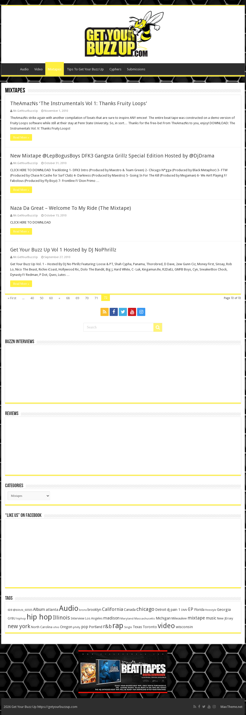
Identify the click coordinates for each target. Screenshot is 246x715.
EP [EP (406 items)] (190, 609)
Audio (24, 69)
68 (68, 298)
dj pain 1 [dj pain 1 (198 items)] (173, 610)
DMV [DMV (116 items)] (184, 610)
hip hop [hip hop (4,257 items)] (39, 617)
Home (10, 68)
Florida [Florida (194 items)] (199, 610)
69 (77, 298)
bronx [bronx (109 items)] (83, 610)
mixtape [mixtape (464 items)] (196, 618)
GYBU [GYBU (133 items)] (12, 618)
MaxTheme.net (231, 707)
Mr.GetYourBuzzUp (25, 111)
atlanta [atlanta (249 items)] (52, 609)
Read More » (21, 137)
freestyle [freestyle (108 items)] (210, 610)
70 (87, 298)
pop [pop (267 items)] (84, 627)
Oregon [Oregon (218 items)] (66, 627)
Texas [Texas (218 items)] (137, 627)
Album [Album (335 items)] (39, 609)
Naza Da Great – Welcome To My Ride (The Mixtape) (70, 208)
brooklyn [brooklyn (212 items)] (94, 610)
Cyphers (115, 69)
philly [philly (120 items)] (76, 627)
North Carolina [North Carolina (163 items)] (41, 627)
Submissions (136, 69)
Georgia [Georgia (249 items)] (224, 609)
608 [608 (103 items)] (10, 610)
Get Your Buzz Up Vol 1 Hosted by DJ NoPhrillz (63, 250)
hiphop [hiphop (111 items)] (21, 618)
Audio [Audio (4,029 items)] (68, 608)
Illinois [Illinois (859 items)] (61, 617)
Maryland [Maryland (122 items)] (127, 618)
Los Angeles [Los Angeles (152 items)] (94, 618)
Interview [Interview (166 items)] (77, 618)
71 (96, 298)
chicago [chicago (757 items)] (145, 609)
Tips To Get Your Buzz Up (85, 69)
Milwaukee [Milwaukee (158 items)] (179, 618)
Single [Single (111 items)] (128, 627)
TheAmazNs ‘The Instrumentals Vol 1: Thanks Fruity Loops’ (78, 103)
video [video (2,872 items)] (166, 626)
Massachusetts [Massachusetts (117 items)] (144, 618)
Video (38, 69)
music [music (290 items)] (211, 618)
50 (41, 298)
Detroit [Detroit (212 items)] (160, 610)
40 (32, 298)
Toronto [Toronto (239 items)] (150, 627)
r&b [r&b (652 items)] (107, 626)
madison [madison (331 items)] (111, 618)
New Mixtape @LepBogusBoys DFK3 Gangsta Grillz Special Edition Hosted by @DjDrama (112, 156)
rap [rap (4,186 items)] (117, 625)
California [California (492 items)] (112, 609)
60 (51, 298)
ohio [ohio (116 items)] (56, 627)
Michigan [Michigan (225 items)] (163, 618)
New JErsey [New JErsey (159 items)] (225, 618)
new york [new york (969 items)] (19, 626)
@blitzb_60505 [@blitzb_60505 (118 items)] (22, 610)
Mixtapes (54, 69)
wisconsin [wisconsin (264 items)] (184, 627)
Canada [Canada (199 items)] (130, 610)
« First (12, 298)
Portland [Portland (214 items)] (95, 627)
